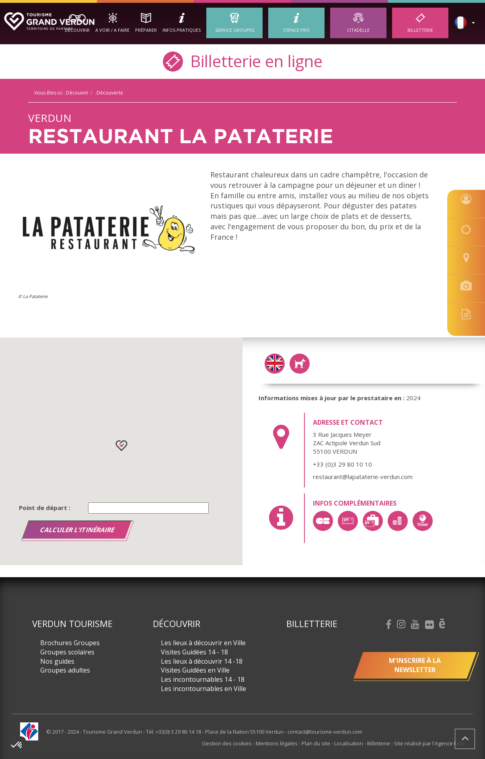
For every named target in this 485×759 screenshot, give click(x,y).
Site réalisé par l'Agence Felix (429, 743)
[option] (108, 233)
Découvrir (77, 30)
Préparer (146, 30)
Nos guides (57, 661)
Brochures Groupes (70, 642)
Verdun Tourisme (72, 623)
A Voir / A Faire (112, 30)
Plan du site (316, 743)
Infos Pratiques (181, 30)
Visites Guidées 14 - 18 (194, 652)
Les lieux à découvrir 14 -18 (201, 661)
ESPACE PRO (297, 30)
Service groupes (234, 30)
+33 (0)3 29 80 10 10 (342, 464)
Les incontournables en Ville (203, 688)
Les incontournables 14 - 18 (203, 679)
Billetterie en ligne (243, 60)
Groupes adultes (65, 670)
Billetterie (420, 30)
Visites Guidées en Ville (195, 670)
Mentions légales (277, 743)
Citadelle (358, 30)
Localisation (349, 743)
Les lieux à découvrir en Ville (203, 642)
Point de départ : (44, 508)
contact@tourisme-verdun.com (325, 731)
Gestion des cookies (227, 743)
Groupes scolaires (67, 652)
